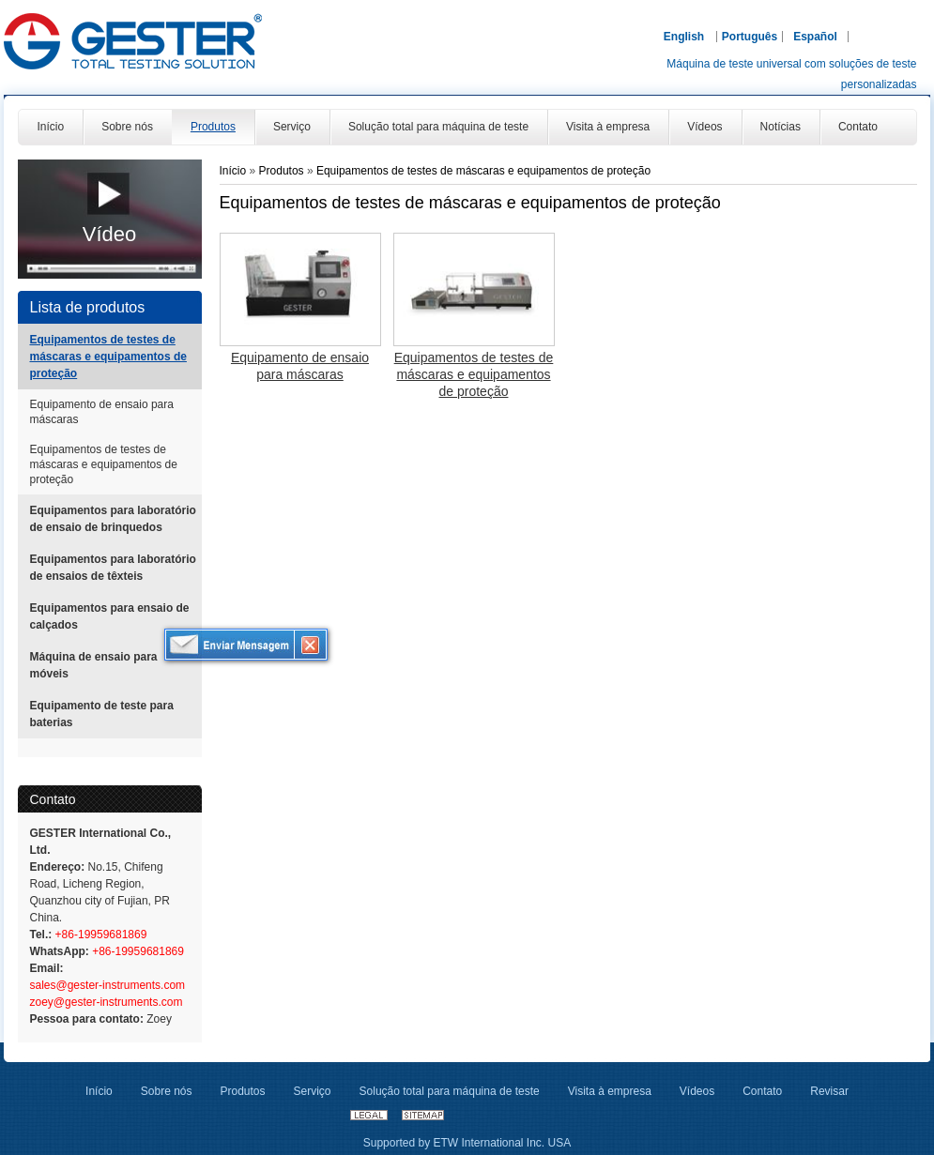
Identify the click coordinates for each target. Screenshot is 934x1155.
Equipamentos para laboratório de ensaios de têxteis (113, 568)
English (684, 36)
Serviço (312, 1091)
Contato (53, 799)
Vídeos (697, 1091)
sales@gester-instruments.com (108, 985)
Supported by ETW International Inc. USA (467, 1142)
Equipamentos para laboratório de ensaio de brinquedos (113, 519)
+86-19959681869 (99, 934)
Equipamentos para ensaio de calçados (110, 616)
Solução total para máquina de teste (450, 1091)
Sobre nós (166, 1091)
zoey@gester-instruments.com (106, 1002)
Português (749, 36)
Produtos (283, 170)
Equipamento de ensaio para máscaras (102, 412)
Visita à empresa (609, 1091)
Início (233, 170)
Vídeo (110, 234)
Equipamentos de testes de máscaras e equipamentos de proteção (108, 356)
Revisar (829, 1091)
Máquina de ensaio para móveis (94, 665)
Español (815, 36)
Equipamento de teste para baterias (102, 714)
